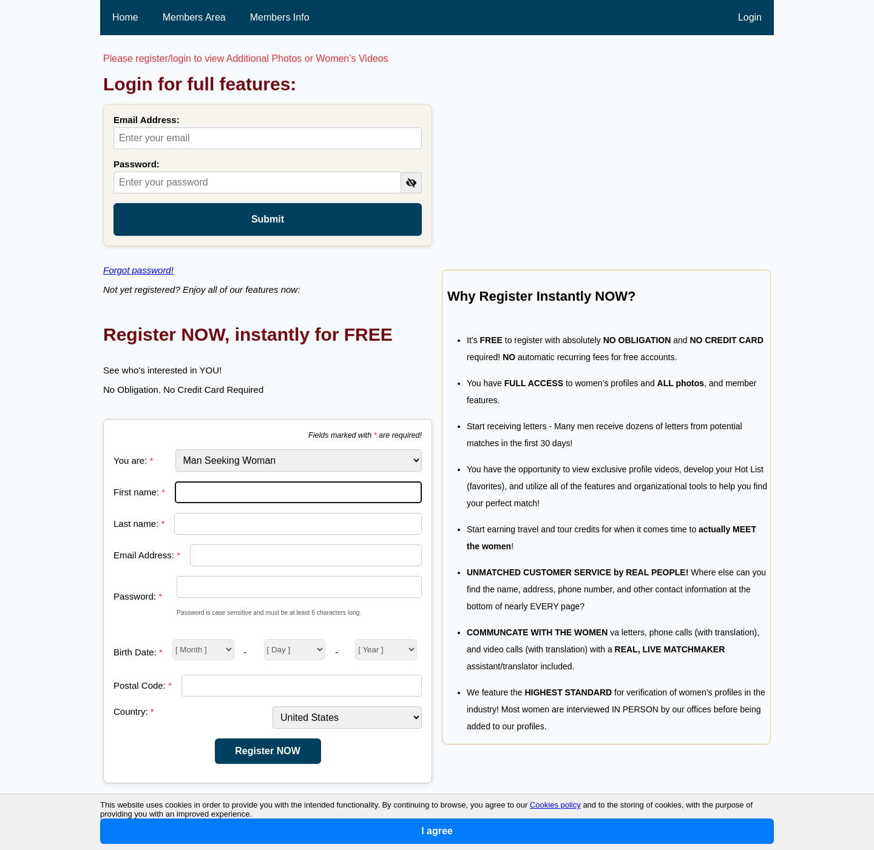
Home (125, 17)
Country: (133, 711)
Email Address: (146, 120)
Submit (267, 219)
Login (750, 17)
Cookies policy (555, 804)
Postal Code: (142, 685)
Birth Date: (138, 652)
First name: (139, 492)
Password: (136, 164)
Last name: (138, 523)
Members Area (194, 17)
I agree (437, 831)
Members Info (280, 17)
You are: (133, 460)
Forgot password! (138, 270)
